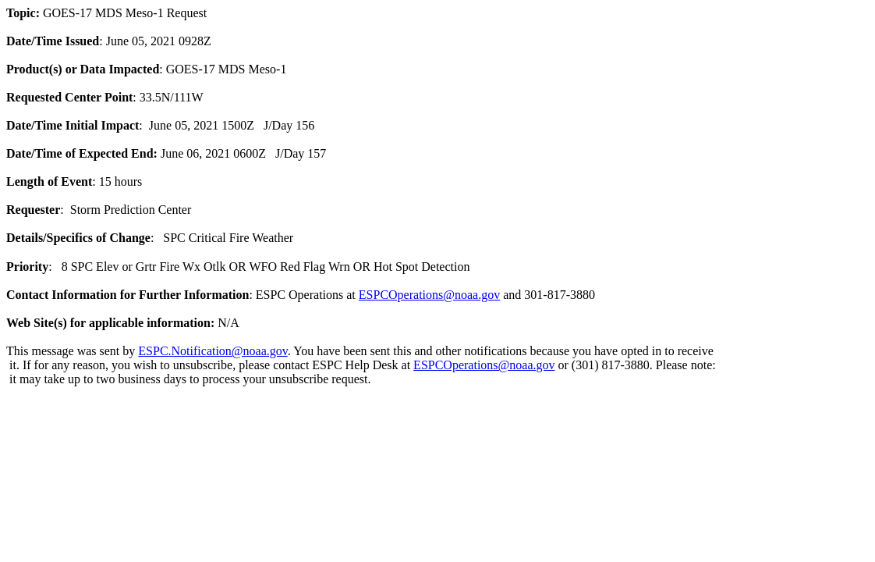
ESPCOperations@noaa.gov (429, 294)
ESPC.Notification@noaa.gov (212, 350)
